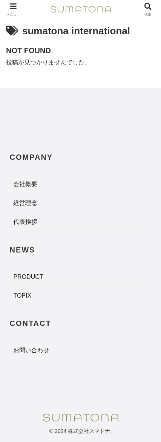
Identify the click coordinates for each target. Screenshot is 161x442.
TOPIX (22, 295)
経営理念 (25, 203)
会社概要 (25, 184)
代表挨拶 (25, 222)
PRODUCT (28, 277)
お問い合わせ (31, 350)
